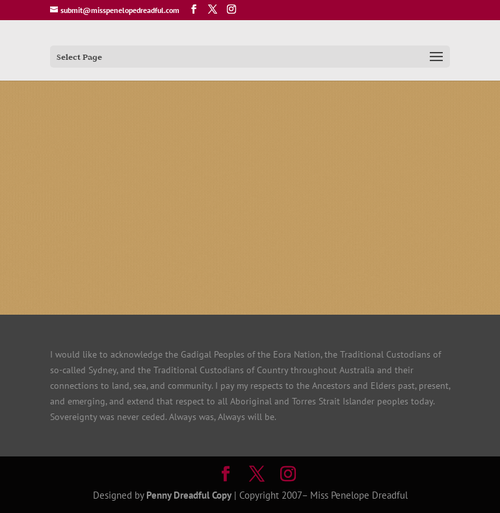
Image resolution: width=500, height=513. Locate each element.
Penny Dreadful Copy (188, 495)
